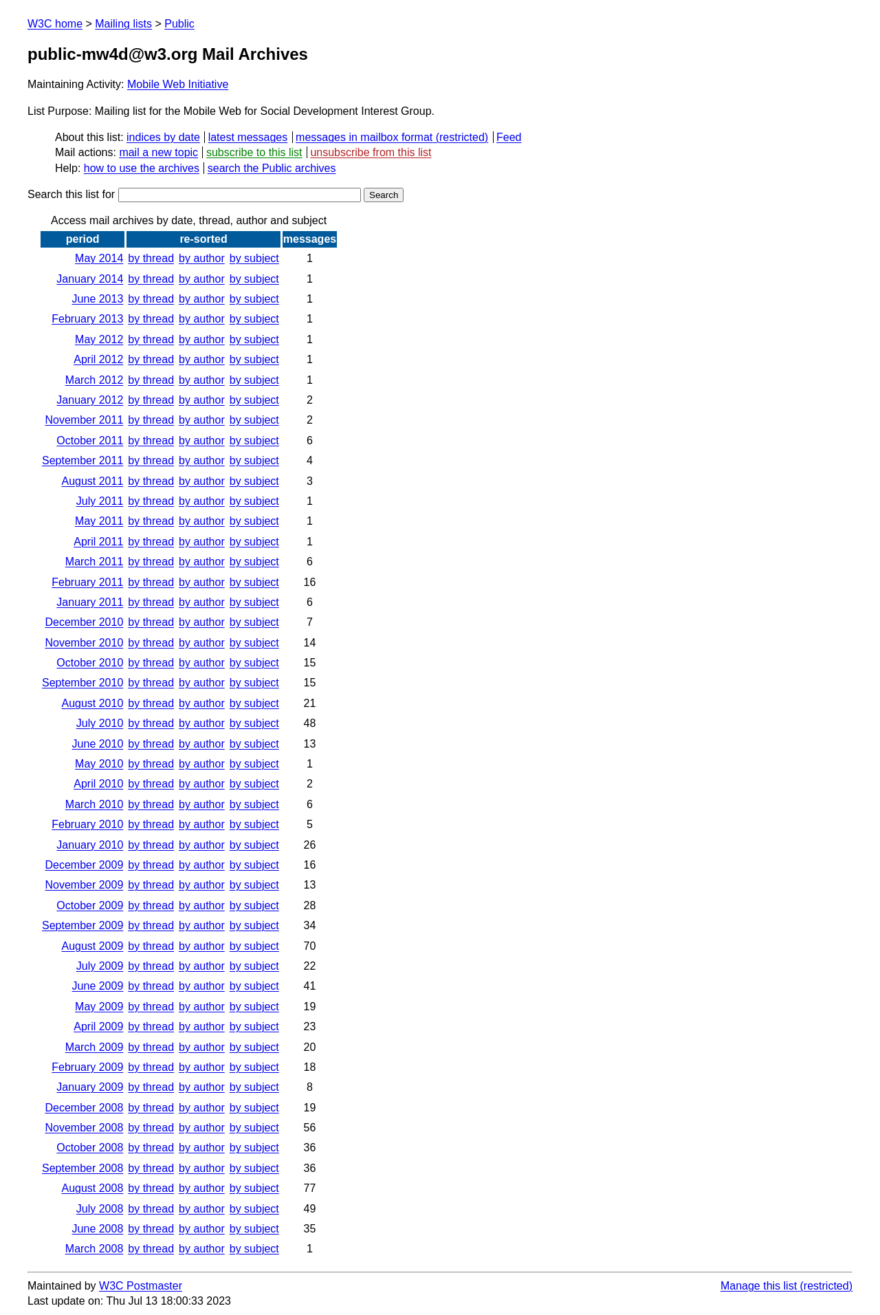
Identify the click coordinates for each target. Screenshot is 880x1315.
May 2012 (99, 339)
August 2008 (92, 1188)
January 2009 (89, 1087)
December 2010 (84, 622)
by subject (254, 258)
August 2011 (92, 481)
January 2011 (89, 602)
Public (179, 24)
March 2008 (94, 1248)
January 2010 (89, 845)
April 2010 (98, 784)
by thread (151, 258)
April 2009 (98, 1026)
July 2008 (100, 1209)
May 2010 (99, 764)
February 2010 (87, 824)
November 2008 (84, 1127)
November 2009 (84, 885)
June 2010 (98, 744)
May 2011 (99, 521)
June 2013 (98, 299)
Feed (508, 137)
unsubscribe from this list (370, 152)
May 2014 (99, 258)
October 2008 (89, 1147)
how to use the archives (141, 168)
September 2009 (82, 925)
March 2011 (94, 561)
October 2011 (89, 440)
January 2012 (89, 400)
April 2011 (98, 541)
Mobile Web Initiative (177, 84)
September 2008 (82, 1168)
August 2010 (92, 703)
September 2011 (82, 460)
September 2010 (82, 682)
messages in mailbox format (364, 137)
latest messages (248, 137)
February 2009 (87, 1067)
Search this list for (194, 194)
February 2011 (87, 582)
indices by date (163, 137)
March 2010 (94, 804)
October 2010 (89, 663)
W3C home (55, 24)
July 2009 (100, 966)
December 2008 (84, 1107)
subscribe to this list (254, 152)
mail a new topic (158, 152)
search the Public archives (272, 168)
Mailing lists (123, 24)
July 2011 (100, 501)
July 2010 (100, 723)
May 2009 (99, 1006)
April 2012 (98, 359)
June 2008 (98, 1229)
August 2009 (92, 946)
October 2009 (89, 905)
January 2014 (89, 279)
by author (202, 258)
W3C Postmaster (140, 1286)
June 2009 (98, 986)
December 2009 (84, 865)
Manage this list (758, 1286)
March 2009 (94, 1047)
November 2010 (84, 643)
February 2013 (87, 319)
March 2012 (94, 380)
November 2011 (84, 420)
